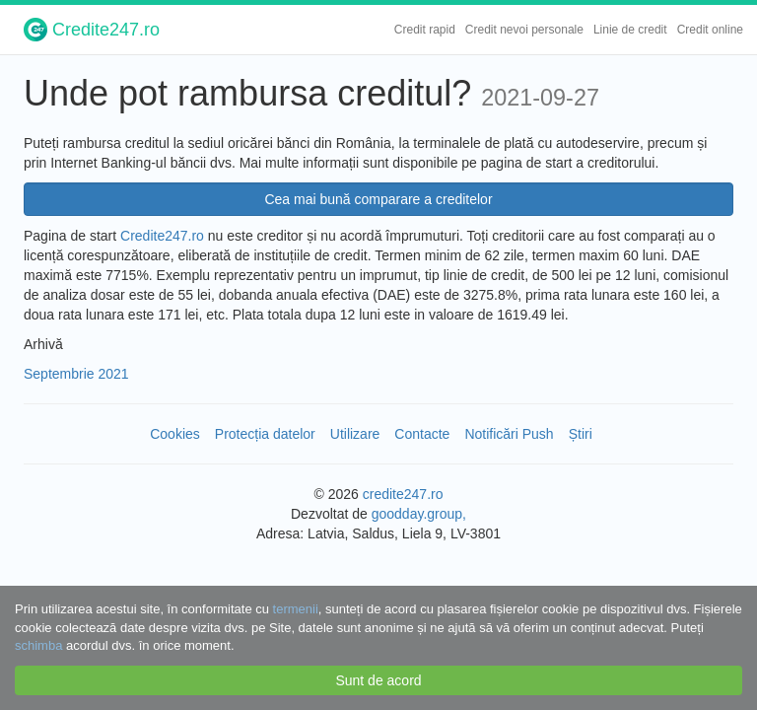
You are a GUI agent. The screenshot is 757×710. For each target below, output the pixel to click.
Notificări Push (508, 434)
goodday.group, (419, 514)
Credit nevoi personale (524, 29)
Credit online (710, 29)
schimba (38, 645)
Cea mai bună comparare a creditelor (378, 199)
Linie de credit (630, 29)
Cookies (175, 434)
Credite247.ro (92, 29)
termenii (295, 609)
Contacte (421, 434)
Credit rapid (424, 29)
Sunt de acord (378, 680)
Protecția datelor (265, 434)
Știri (580, 434)
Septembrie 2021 (76, 374)
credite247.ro (403, 494)
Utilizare (355, 434)
